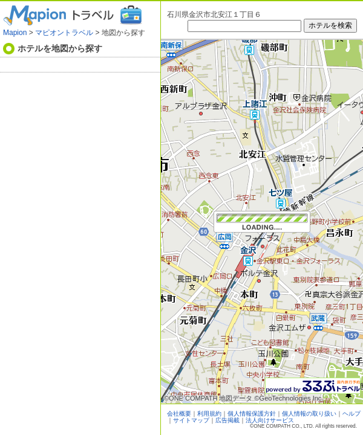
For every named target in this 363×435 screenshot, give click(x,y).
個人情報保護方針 (251, 413)
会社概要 (179, 413)
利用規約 (209, 413)
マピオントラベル (64, 32)
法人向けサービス (270, 420)
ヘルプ (351, 413)
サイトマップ (191, 420)
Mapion (15, 32)
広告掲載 (227, 420)
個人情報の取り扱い (309, 413)
